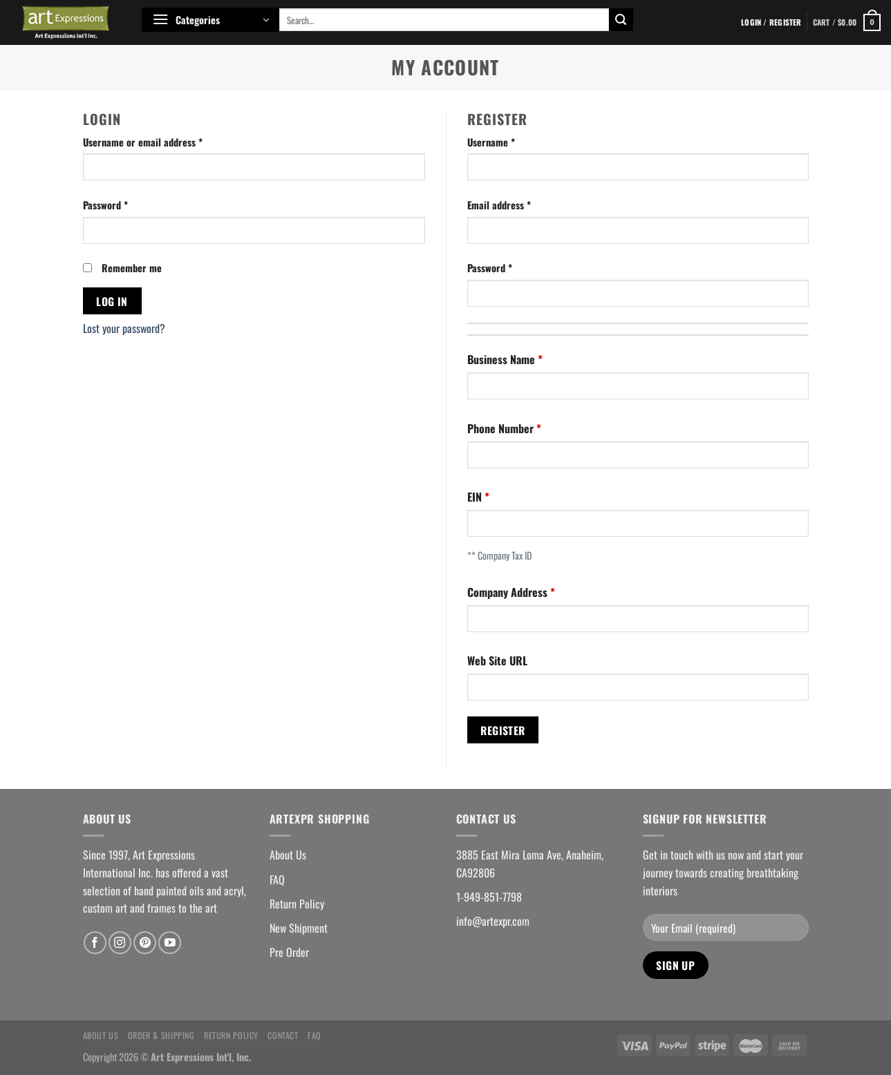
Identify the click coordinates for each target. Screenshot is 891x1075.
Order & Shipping (161, 1035)
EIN (476, 496)
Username (491, 142)
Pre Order (289, 952)
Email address (499, 205)
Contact (283, 1035)
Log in (112, 301)
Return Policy (297, 903)
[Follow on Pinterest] (144, 942)
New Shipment (299, 928)
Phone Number (501, 428)
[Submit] (620, 20)
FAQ (277, 879)
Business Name (502, 359)
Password (105, 205)
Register (502, 730)
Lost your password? (124, 328)
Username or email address (143, 142)
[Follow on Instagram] (120, 942)
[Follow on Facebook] (95, 942)
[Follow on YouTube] (169, 942)
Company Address (508, 592)
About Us (288, 854)
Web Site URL (497, 660)
